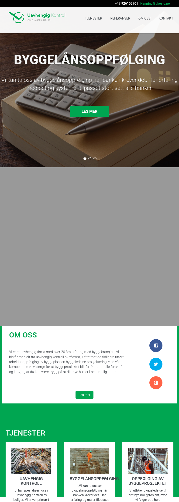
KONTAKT (166, 18)
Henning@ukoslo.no (155, 3)
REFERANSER (120, 18)
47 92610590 (126, 3)
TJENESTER (93, 18)
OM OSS (144, 18)
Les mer (89, 111)
